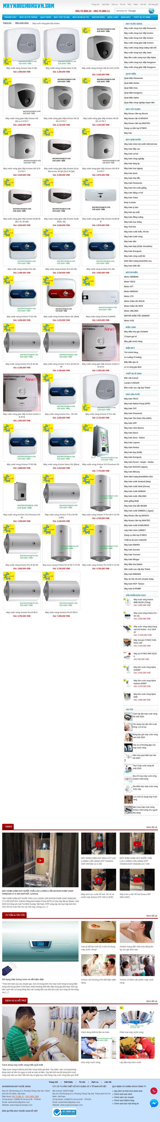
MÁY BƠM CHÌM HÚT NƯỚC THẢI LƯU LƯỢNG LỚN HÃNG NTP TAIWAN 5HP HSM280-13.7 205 (136, 861)
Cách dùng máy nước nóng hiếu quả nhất (22, 1065)
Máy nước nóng (28, 17)
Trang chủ (95, 4)
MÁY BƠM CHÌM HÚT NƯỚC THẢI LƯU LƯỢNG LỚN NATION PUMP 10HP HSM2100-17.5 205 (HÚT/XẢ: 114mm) (37, 892)
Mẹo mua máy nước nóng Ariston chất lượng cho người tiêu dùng (145, 810)
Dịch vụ (115, 4)
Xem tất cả (151, 827)
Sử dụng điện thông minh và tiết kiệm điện (23, 979)
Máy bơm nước (81, 17)
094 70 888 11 (18, 1096)
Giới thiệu (105, 4)
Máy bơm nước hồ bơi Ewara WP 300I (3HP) (135, 895)
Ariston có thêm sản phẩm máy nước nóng (137, 981)
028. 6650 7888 (32, 1096)
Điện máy (126, 17)
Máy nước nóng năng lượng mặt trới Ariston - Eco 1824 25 (145, 629)
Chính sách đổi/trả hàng (124, 1100)
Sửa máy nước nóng (90, 1062)
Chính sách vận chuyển (124, 1097)
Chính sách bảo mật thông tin (126, 1104)
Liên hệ (143, 4)
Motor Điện (98, 17)
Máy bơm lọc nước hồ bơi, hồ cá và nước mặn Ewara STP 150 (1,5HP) (97, 895)
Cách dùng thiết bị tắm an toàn (95, 1032)
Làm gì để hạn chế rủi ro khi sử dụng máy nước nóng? (98, 948)
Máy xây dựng (62, 17)
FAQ (129, 4)
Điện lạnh (113, 17)
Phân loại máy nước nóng (131, 1032)
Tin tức (122, 4)
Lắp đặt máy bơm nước (130, 1062)
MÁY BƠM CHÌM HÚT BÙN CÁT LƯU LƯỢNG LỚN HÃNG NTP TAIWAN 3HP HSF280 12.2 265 (98, 861)
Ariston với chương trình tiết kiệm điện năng (98, 981)
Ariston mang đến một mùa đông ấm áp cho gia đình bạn (136, 948)
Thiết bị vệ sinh (142, 17)
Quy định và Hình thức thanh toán (128, 1091)
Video (136, 4)
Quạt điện (45, 17)
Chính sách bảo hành (123, 1094)
